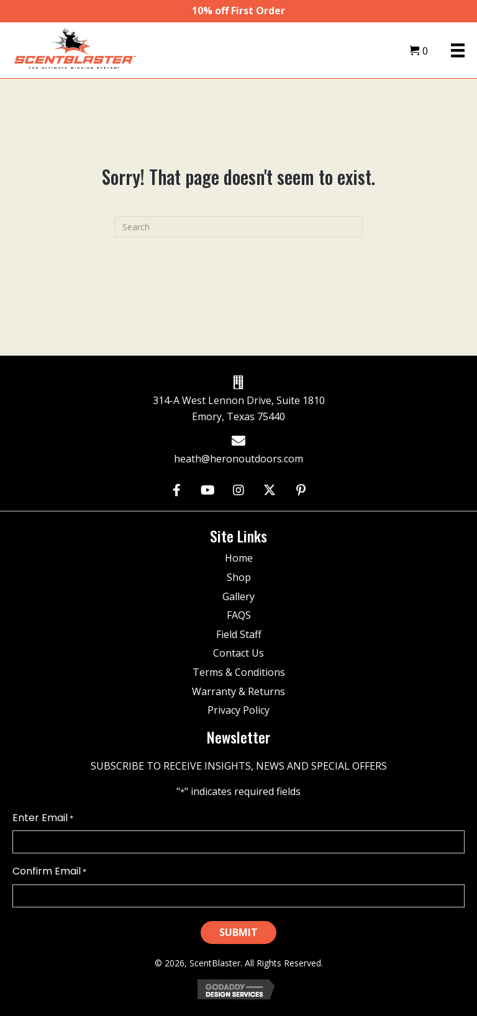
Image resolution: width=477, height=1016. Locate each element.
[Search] (238, 227)
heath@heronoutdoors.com (238, 458)
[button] (176, 490)
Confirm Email (49, 871)
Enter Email (42, 818)
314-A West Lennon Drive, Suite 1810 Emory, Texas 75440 (239, 408)
